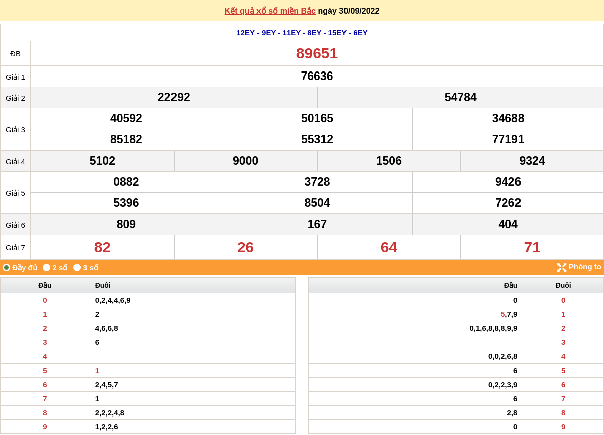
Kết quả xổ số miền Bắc (270, 11)
